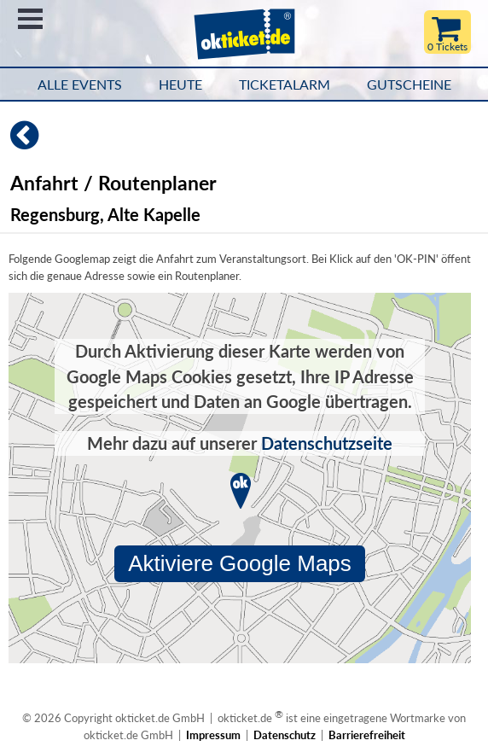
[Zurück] (19, 142)
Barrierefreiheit (366, 735)
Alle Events (80, 84)
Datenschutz (284, 735)
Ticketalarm (284, 84)
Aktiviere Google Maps (239, 563)
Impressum (213, 735)
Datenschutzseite (326, 443)
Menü (30, 19)
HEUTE (180, 84)
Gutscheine (409, 84)
